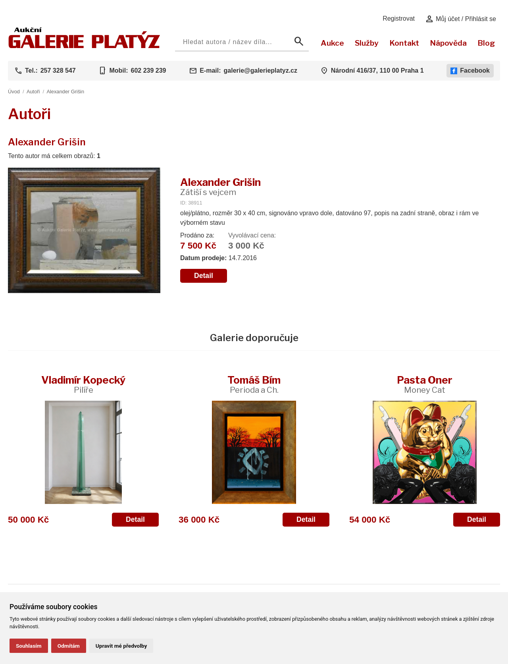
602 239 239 (148, 70)
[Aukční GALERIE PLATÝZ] (84, 46)
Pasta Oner (424, 384)
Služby (367, 43)
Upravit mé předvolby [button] (121, 646)
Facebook (470, 70)
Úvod (14, 92)
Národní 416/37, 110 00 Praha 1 (377, 70)
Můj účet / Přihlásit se (460, 19)
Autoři (33, 92)
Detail (203, 276)
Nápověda (448, 43)
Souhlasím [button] (29, 646)
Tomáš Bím (254, 384)
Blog (486, 43)
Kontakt (404, 43)
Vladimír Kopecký (83, 384)
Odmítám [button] (69, 646)
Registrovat (399, 18)
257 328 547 (58, 70)
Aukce (332, 43)
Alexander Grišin (65, 92)
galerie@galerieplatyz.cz (260, 70)
